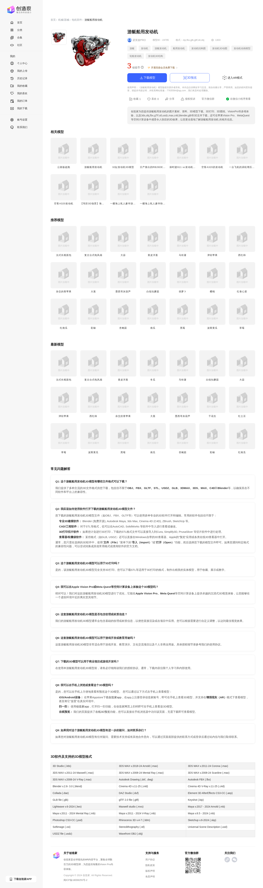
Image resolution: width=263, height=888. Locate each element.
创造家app (115, 697)
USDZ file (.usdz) (62, 833)
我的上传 (18, 71)
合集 (16, 38)
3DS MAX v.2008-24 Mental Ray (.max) (141, 772)
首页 (16, 23)
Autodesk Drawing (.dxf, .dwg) (136, 779)
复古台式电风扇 (93, 255)
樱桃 (212, 291)
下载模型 (147, 77)
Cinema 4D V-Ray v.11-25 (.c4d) (206, 786)
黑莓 (182, 328)
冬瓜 (152, 379)
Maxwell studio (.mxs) (131, 806)
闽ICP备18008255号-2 (75, 880)
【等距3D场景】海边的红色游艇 (98, 203)
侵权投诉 (188, 99)
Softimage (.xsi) (61, 826)
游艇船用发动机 (93, 167)
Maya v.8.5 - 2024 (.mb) (201, 813)
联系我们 (18, 127)
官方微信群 (208, 98)
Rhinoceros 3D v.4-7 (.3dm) (134, 820)
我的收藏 (18, 86)
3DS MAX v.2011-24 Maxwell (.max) (73, 772)
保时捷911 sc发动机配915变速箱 (188, 167)
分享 (169, 99)
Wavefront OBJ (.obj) (131, 833)
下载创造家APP (20, 879)
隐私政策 (150, 865)
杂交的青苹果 (63, 291)
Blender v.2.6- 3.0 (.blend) (67, 786)
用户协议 (150, 859)
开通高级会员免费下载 (162, 67)
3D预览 (190, 77)
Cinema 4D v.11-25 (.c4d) (133, 786)
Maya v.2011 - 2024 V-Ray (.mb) (137, 813)
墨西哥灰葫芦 (123, 291)
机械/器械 (63, 19)
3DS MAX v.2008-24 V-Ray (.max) (72, 779)
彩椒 (93, 328)
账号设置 (18, 120)
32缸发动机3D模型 (123, 167)
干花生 (212, 416)
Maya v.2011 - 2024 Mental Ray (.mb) (74, 813)
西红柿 (242, 255)
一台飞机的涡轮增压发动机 (244, 167)
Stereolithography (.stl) (132, 826)
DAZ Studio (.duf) (129, 793)
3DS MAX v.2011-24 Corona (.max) (208, 766)
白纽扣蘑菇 (152, 291)
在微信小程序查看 (238, 99)
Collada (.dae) (61, 793)
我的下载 (18, 108)
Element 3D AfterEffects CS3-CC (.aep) (210, 793)
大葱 (93, 291)
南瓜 (152, 328)
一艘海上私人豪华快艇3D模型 (157, 203)
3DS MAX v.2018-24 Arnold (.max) (138, 766)
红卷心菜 (242, 291)
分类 (16, 30)
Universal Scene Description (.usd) (207, 826)
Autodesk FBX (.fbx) (199, 779)
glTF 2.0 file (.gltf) (129, 799)
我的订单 (18, 101)
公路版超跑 (63, 167)
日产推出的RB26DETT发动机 (157, 167)
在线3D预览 (102, 711)
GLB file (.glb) (60, 799)
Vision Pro (105, 864)
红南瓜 (64, 328)
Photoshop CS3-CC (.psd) (67, 820)
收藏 (135, 99)
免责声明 (150, 876)
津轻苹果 (212, 255)
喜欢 (153, 99)
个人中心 (18, 63)
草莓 (242, 328)
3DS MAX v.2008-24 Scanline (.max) (209, 772)
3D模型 (80, 756)
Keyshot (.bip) (196, 799)
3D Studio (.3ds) (62, 766)
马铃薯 (182, 255)
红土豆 (242, 416)
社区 (16, 45)
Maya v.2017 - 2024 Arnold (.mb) (206, 806)
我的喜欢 (18, 93)
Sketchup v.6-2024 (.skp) (202, 820)
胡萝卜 (182, 291)
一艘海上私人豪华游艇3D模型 (127, 203)
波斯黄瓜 (212, 328)
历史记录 (18, 78)
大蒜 (123, 255)
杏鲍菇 (123, 328)
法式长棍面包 (63, 255)
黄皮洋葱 (153, 255)
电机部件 (77, 19)
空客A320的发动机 (212, 167)
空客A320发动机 (63, 203)
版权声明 (150, 871)
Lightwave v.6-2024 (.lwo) (67, 806)
